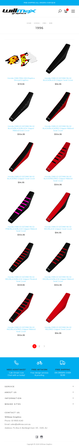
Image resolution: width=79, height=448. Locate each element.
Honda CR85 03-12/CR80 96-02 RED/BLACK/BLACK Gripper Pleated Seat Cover (21, 279)
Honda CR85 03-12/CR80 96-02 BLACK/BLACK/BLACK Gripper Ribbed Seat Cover (21, 128)
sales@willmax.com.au (20, 424)
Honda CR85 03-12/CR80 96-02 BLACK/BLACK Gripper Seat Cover (58, 79)
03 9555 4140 (17, 420)
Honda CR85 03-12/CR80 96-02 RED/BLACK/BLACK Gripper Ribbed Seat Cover (58, 279)
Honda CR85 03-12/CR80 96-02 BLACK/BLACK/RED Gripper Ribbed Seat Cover (58, 128)
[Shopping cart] (66, 11)
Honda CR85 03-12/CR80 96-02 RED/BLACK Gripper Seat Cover (58, 228)
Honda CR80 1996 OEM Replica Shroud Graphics (21, 79)
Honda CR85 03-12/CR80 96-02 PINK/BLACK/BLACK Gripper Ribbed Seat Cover (21, 229)
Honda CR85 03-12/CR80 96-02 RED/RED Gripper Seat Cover (58, 328)
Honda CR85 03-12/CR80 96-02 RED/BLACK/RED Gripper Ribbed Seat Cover (21, 329)
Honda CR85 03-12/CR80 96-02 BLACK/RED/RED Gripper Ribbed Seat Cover (58, 178)
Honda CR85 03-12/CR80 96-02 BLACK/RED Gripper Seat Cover (21, 177)
